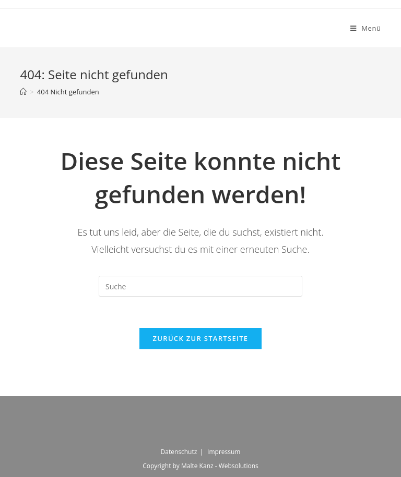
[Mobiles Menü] (365, 28)
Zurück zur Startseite (201, 338)
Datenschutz (179, 451)
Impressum (223, 451)
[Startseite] (23, 91)
